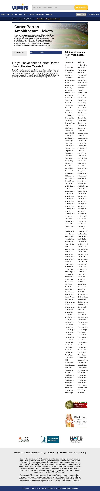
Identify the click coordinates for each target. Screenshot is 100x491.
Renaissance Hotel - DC (83, 277)
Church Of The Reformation (83, 110)
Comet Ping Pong (70, 120)
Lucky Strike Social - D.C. (70, 234)
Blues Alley (68, 88)
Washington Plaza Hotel (70, 385)
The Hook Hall (69, 337)
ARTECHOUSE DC (83, 75)
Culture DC (68, 125)
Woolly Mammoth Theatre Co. (83, 390)
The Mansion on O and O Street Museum (83, 342)
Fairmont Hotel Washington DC (70, 148)
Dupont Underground (83, 141)
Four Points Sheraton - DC (70, 156)
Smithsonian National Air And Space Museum (70, 304)
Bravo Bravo (82, 90)
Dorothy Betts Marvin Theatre (70, 138)
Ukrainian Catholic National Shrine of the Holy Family (83, 360)
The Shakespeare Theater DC (70, 350)
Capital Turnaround (83, 100)
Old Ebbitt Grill (82, 262)
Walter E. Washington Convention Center (70, 372)
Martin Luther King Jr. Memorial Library (83, 239)
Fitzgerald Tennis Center (70, 151)
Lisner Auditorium (83, 226)
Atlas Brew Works (70, 77)
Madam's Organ (83, 234)
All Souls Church (83, 65)
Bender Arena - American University (83, 80)
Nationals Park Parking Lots (83, 259)
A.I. (66, 65)
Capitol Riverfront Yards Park (70, 103)
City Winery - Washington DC (70, 115)
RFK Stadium (69, 282)
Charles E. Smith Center (83, 108)
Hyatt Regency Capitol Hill (83, 181)
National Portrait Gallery (83, 254)
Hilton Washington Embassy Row (83, 176)
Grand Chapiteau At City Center (83, 166)
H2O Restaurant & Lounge (70, 173)
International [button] (40, 14)
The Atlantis (82, 325)
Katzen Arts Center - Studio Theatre (83, 191)
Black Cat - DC (83, 83)
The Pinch (81, 345)
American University (70, 67)
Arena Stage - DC (70, 72)
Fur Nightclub (82, 158)
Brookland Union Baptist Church (70, 93)
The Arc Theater (70, 325)
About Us (64, 453)
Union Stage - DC (70, 365)
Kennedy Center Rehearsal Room (70, 204)
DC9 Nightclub (69, 133)
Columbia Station (70, 118)
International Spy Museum (70, 183)
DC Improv (81, 130)
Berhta (67, 83)
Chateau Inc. (69, 110)
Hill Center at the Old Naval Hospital (83, 173)
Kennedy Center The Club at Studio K (83, 211)
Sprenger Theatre (83, 312)
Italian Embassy (83, 183)
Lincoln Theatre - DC (70, 226)
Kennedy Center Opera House (83, 201)
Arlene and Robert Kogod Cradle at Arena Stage (83, 72)
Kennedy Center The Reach (70, 214)
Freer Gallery (82, 156)
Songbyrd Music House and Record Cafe (70, 309)
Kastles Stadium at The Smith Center (70, 191)
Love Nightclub (69, 231)
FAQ (43, 453)
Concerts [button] (32, 14)
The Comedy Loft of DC (70, 330)
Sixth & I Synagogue (83, 297)
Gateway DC (69, 163)
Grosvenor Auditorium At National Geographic (70, 171)
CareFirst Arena (83, 105)
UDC (66, 360)
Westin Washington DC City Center (70, 388)
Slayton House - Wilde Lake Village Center (70, 299)
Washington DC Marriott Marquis (70, 377)
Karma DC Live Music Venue (83, 188)
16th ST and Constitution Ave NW (70, 62)
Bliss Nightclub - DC (83, 85)
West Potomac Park (83, 385)
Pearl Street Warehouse (70, 264)
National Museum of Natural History (70, 254)
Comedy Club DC (83, 118)
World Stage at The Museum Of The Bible (70, 393)
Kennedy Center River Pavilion (83, 204)
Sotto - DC (81, 309)
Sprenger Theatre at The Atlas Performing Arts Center (70, 314)
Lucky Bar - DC (83, 231)
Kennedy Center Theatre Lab (83, 214)
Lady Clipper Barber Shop (70, 221)
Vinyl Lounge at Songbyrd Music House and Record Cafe (83, 370)
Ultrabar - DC (69, 362)
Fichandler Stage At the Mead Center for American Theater (83, 148)
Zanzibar (81, 393)
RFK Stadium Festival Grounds (83, 282)
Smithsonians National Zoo (70, 307)
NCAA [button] (25, 14)
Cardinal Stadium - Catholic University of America (70, 105)
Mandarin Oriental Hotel (83, 236)
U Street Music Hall (83, 357)
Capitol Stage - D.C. (83, 103)
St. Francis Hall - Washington (83, 317)
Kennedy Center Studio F (83, 206)
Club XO (80, 115)
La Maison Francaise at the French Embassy (83, 216)
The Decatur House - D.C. (70, 332)
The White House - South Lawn (83, 352)
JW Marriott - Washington (83, 186)
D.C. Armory (69, 128)
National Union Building (83, 256)
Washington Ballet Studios (70, 375)
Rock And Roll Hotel (83, 287)
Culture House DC (83, 125)
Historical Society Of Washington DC (70, 178)
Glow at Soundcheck (70, 166)
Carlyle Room (69, 108)
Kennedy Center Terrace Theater (70, 211)
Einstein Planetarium (83, 143)
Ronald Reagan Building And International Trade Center (70, 289)
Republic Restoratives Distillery (83, 279)
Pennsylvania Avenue (83, 267)
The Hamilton (82, 335)
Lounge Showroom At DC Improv (83, 229)
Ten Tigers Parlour (70, 322)
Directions (73, 453)
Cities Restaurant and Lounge (70, 113)
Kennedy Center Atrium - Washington (70, 196)
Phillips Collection (70, 269)
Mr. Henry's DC (83, 244)
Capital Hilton (82, 98)
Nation (67, 246)
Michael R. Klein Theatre (83, 241)
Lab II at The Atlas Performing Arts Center (83, 219)
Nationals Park (69, 259)
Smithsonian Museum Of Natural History (83, 302)
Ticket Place (69, 355)
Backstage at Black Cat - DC (70, 80)
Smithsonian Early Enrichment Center (70, 302)
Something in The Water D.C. (83, 307)
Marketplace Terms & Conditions (27, 453)
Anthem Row (82, 70)
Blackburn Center (70, 85)
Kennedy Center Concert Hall (83, 196)
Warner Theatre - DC (83, 372)
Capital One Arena (70, 100)
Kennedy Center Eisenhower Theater (70, 198)
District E (81, 135)
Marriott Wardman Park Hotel (70, 239)
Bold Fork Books (83, 88)
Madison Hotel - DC (70, 236)
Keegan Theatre (70, 193)
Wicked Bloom (82, 388)
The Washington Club (70, 352)
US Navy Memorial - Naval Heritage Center (83, 367)
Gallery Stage (69, 161)
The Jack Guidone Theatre (83, 337)
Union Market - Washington (83, 362)
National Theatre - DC (70, 256)
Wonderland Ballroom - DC (70, 390)
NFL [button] (12, 14)
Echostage (68, 143)
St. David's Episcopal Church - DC (83, 314)
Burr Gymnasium (70, 95)
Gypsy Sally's (82, 171)
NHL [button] (16, 14)
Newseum (68, 262)
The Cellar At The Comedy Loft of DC (83, 327)
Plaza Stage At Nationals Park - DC (70, 272)
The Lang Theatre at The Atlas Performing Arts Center (70, 340)
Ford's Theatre (82, 153)
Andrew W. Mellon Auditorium (70, 70)
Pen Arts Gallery (83, 264)
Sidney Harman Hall (83, 294)
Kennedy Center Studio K (70, 209)
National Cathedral (70, 249)
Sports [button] (3, 14)
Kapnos (67, 188)
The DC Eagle (82, 330)
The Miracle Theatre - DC (70, 345)
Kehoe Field (82, 193)
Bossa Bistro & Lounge (70, 90)
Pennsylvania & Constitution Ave (70, 267)
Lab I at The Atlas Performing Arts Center (70, 219)
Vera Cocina (69, 370)
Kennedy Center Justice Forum (70, 201)
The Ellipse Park (83, 332)
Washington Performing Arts (83, 383)
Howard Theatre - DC (70, 181)
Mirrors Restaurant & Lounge (70, 244)
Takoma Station (83, 320)
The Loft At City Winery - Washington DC (83, 340)
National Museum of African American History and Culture (83, 251)
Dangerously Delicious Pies (83, 128)
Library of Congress (70, 224)
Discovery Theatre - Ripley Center (70, 135)
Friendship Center (70, 158)
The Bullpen (69, 327)
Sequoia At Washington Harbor (70, 294)
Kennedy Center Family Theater (83, 198)
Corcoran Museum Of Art (70, 123)
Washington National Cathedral (70, 383)
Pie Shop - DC (82, 269)
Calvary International (70, 98)
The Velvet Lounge (83, 350)
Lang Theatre (82, 221)
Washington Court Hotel (83, 375)
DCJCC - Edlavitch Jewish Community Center (83, 133)
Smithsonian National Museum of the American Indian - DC (83, 304)
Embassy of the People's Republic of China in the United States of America (70, 146)
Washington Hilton (70, 380)
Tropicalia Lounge (70, 357)
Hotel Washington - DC (83, 178)
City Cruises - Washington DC (83, 113)
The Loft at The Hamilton (70, 342)
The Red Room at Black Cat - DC (83, 347)
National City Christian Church (83, 249)
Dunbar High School (70, 141)
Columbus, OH (93, 14)
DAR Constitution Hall (70, 130)
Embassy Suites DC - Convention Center (83, 146)
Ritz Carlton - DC (70, 287)
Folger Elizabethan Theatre (70, 153)
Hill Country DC (70, 176)
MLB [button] (8, 14)
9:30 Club (81, 62)
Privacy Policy (52, 453)
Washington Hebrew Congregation (83, 377)
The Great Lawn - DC (70, 335)
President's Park (83, 274)
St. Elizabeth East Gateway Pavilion (70, 317)
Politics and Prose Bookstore (83, 272)
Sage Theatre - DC (70, 292)
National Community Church (70, 251)
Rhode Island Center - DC (83, 284)
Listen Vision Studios (70, 229)
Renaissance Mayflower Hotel (70, 279)
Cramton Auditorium (83, 123)
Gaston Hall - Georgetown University (83, 161)
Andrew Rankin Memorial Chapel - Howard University (83, 67)
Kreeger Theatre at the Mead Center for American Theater (70, 216)
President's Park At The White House (70, 277)
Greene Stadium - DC (83, 168)
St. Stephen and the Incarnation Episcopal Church (70, 320)
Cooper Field (82, 120)
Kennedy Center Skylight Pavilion (70, 206)
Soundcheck (69, 312)
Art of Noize (68, 75)
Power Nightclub (70, 274)
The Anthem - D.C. (83, 322)
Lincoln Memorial (83, 224)
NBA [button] (20, 14)
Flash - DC (81, 151)
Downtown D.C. (83, 138)
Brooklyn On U (82, 93)
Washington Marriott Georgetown (83, 380)
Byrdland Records (83, 95)
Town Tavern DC (83, 355)
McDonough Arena (70, 241)
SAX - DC (81, 292)
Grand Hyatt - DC (70, 168)
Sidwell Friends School (70, 297)
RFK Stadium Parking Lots (70, 284)
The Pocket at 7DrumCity (70, 347)
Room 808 (81, 289)
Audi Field (81, 77)
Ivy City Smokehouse (70, 186)
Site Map (83, 453)
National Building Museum (83, 246)
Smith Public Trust (83, 299)
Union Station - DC (83, 365)
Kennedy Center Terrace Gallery (83, 209)
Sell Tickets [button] (48, 14)
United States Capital (70, 367)
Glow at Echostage (83, 163)
